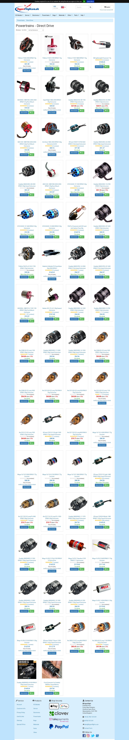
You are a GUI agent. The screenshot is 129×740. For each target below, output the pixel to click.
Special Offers (21, 724)
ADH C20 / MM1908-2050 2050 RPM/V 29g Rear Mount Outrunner (52, 186)
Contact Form (88, 728)
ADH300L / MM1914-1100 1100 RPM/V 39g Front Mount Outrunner (27, 310)
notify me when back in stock (27, 68)
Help (83, 16)
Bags (55, 16)
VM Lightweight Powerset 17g (102, 58)
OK (84, 1)
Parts (76, 16)
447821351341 (88, 720)
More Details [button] (27, 70)
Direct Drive (29, 20)
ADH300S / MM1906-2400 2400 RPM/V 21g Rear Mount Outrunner (26, 102)
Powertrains (46, 16)
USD (54, 6)
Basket (107, 7)
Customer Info (21, 708)
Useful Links (20, 716)
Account (19, 704)
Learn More (90, 1)
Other (70, 16)
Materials (62, 16)
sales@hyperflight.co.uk (91, 724)
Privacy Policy (21, 712)
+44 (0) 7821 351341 (90, 717)
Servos (28, 16)
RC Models (19, 16)
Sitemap (19, 720)
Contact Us (89, 701)
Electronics (36, 16)
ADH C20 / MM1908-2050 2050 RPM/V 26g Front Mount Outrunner (27, 144)
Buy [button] (56, 68)
